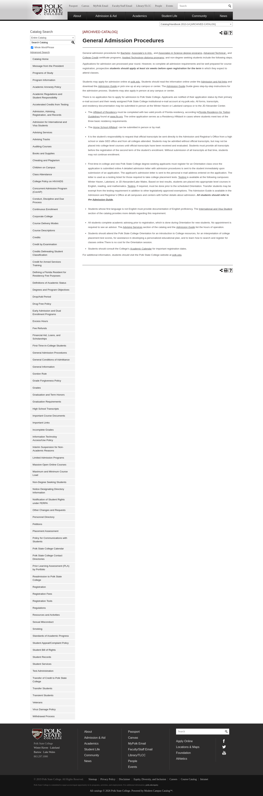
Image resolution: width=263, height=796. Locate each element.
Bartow (37, 752)
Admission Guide (175, 86)
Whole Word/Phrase (44, 47)
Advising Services (42, 132)
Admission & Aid (106, 16)
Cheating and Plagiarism (46, 160)
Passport (73, 6)
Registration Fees (42, 593)
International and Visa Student (215, 209)
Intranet (204, 779)
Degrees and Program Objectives (51, 289)
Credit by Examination (45, 244)
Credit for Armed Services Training (47, 263)
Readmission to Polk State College (47, 578)
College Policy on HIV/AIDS (48, 181)
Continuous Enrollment (45, 209)
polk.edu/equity (152, 785)
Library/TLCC (143, 6)
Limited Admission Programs (48, 457)
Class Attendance (42, 174)
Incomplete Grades (43, 429)
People (158, 6)
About (77, 16)
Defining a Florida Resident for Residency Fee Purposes (49, 274)
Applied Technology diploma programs (143, 57)
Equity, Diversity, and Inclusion (150, 779)
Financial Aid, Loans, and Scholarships (46, 337)
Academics (139, 16)
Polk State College (47, 10)
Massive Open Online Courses (49, 464)
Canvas (85, 6)
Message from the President (48, 66)
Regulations (39, 608)
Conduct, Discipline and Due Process (48, 200)
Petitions (37, 524)
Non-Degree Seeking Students (49, 482)
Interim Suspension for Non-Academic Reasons (48, 449)
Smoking (37, 629)
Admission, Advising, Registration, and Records (47, 113)
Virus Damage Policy (44, 709)
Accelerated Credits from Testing (50, 104)
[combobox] (196, 24)
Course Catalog (189, 779)
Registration (39, 587)
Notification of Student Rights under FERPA (49, 501)
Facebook (224, 741)
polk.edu (135, 81)
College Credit (90, 57)
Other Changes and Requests (49, 510)
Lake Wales (49, 752)
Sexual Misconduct (43, 622)
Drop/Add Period (42, 296)
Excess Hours (40, 321)
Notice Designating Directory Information (48, 491)
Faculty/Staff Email (122, 6)
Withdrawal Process (44, 716)
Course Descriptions (44, 230)
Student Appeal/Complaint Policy (51, 643)
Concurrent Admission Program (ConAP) (50, 190)
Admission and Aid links (214, 81)
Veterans (38, 702)
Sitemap (93, 779)
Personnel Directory (43, 517)
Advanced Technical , (215, 53)
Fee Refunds (40, 328)
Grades (37, 387)
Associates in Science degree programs (180, 53)
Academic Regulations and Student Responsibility (47, 96)
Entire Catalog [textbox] (38, 37)
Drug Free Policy (42, 303)
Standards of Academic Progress (51, 635)
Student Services (42, 664)
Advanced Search (40, 52)
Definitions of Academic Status (49, 282)
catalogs (98, 790)
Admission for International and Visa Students (50, 124)
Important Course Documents (49, 415)
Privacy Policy (107, 779)
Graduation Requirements (47, 401)
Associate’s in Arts (142, 53)
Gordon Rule (40, 373)
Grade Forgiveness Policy (47, 380)
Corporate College (43, 216)
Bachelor (125, 53)
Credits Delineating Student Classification (48, 253)
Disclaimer (124, 779)
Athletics (181, 758)
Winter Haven (41, 747)
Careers (173, 779)
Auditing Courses (42, 146)
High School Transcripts (46, 408)
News (223, 16)
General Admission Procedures (50, 352)
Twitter (224, 747)
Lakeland (55, 747)
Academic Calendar (141, 248)
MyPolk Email (100, 6)
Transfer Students (42, 688)
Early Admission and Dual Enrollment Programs (47, 312)
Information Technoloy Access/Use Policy (45, 438)
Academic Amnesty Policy (47, 87)
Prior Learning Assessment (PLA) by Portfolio (51, 568)
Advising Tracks (41, 139)
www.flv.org (116, 116)
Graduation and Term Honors (49, 394)
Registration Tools (42, 601)
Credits (37, 237)
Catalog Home (41, 59)
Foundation (183, 752)
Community (199, 16)
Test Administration (43, 671)
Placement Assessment (45, 531)
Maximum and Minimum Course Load (50, 473)
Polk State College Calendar (48, 548)
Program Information (44, 80)
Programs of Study (43, 73)
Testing (182, 177)
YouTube (224, 753)
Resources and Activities (46, 614)
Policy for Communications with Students (50, 540)
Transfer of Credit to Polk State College (50, 680)
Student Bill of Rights (44, 650)
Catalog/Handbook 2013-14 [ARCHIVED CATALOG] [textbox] (188, 24)
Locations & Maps (187, 747)
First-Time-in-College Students (49, 345)
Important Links (41, 422)
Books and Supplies (44, 153)
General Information (44, 366)
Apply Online (184, 741)
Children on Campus (44, 167)
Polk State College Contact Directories (47, 557)
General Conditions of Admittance (51, 359)
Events (169, 6)
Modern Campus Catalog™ (158, 790)
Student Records (42, 657)
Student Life (169, 16)
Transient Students (43, 695)
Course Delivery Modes (45, 223)
